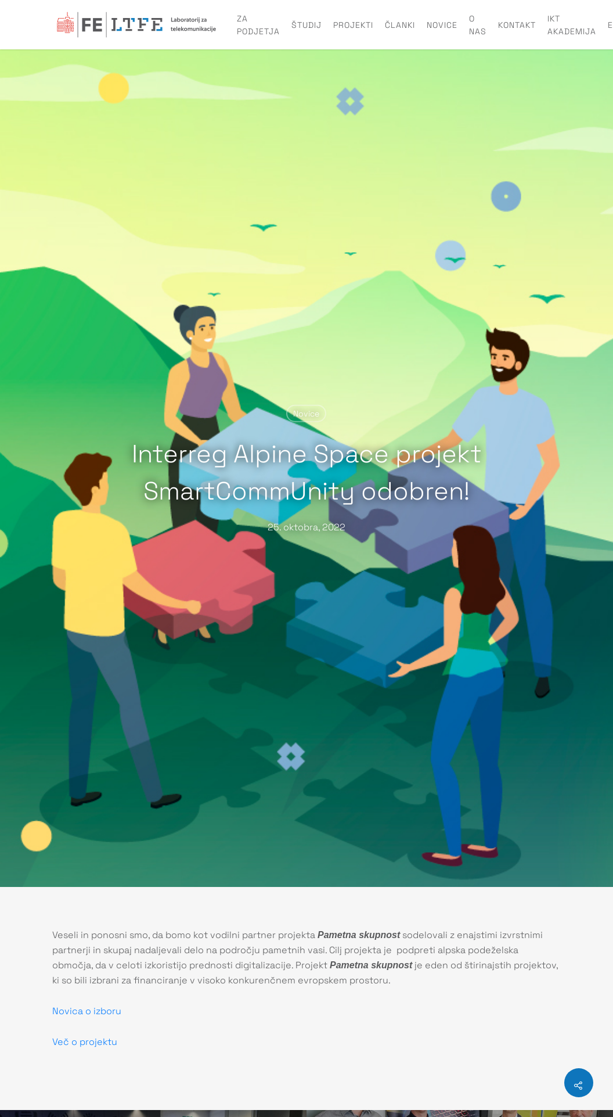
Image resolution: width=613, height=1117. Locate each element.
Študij (306, 25)
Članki (400, 25)
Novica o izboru (86, 1011)
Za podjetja (258, 25)
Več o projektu (84, 1042)
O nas (477, 25)
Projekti (353, 25)
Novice (442, 25)
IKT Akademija (571, 25)
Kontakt (517, 25)
